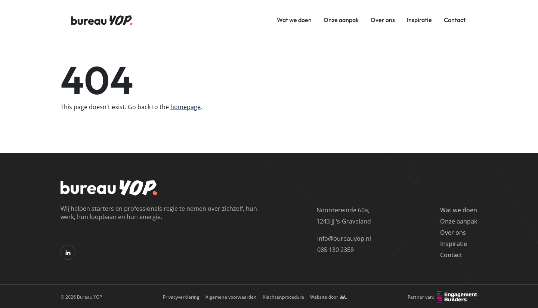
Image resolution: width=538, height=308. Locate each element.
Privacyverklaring (181, 297)
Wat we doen (294, 20)
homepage (185, 107)
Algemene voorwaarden (231, 297)
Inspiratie (419, 20)
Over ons (383, 20)
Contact (455, 20)
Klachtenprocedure (283, 297)
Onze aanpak (341, 20)
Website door (328, 297)
